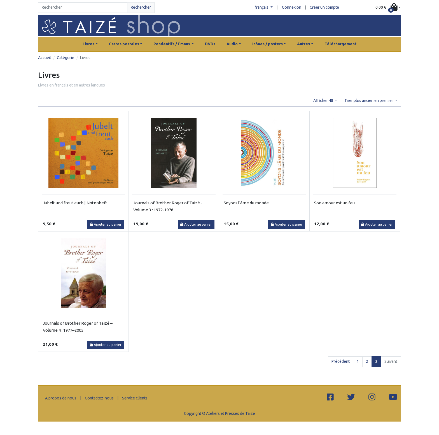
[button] (388, 8)
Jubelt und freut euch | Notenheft (75, 202)
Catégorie (65, 57)
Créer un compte (324, 7)
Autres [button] (303, 44)
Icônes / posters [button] (267, 44)
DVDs (210, 44)
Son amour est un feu (334, 202)
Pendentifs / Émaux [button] (171, 44)
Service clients (135, 398)
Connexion (291, 7)
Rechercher (141, 7)
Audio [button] (232, 44)
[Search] (82, 7)
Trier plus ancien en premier (369, 100)
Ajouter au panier (106, 224)
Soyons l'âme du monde (246, 202)
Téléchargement (340, 44)
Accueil (44, 57)
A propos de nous (60, 398)
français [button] (262, 7)
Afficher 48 (323, 100)
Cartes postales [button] (124, 44)
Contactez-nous (99, 398)
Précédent (340, 361)
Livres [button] (88, 44)
